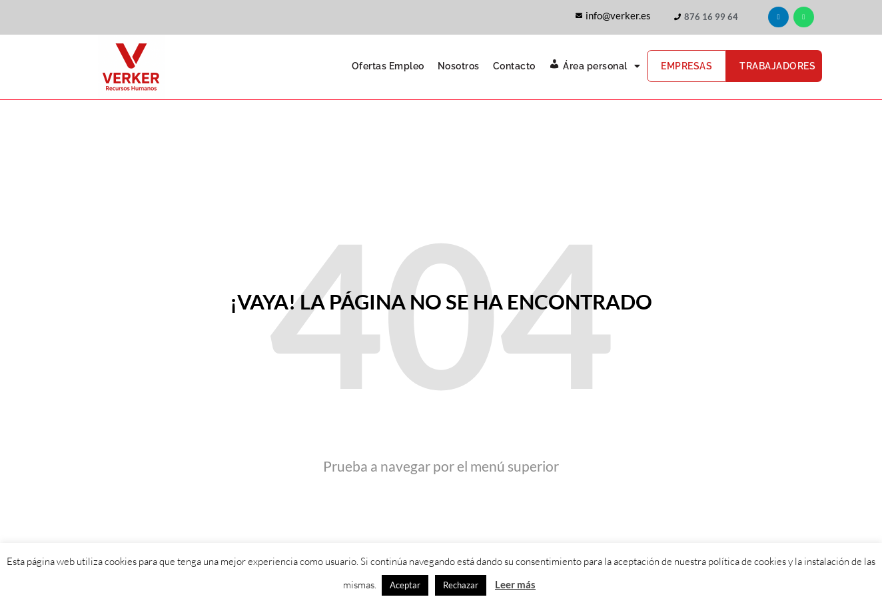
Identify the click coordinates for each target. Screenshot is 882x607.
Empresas (686, 66)
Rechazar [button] (460, 585)
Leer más (515, 584)
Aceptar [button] (405, 585)
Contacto (514, 66)
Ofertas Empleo (388, 66)
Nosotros (459, 66)
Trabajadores (777, 66)
